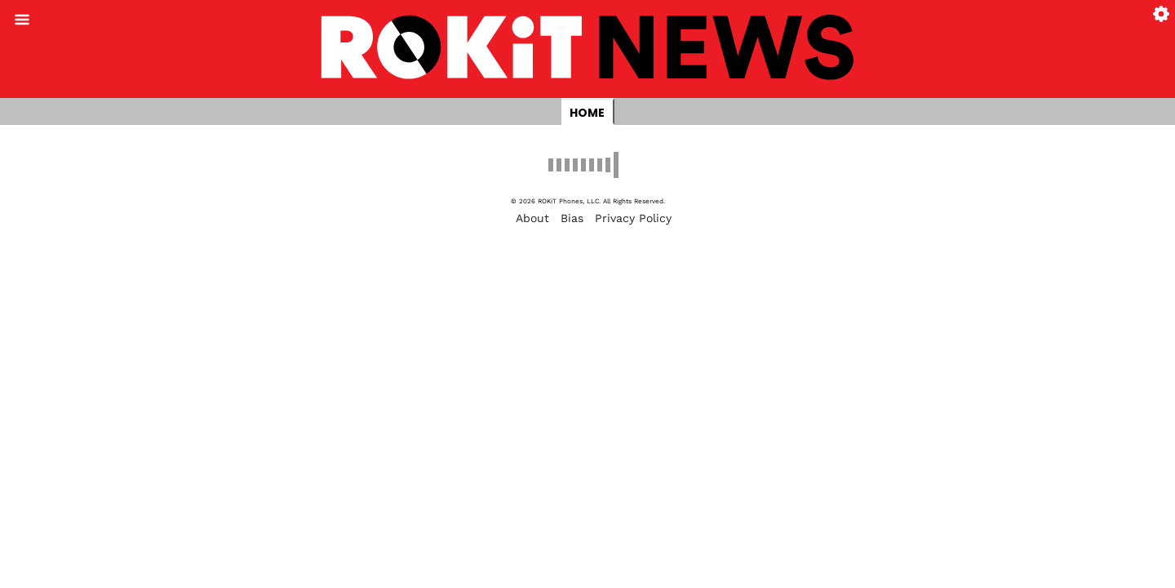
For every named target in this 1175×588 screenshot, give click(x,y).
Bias (572, 218)
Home (587, 113)
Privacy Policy (633, 218)
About (532, 218)
